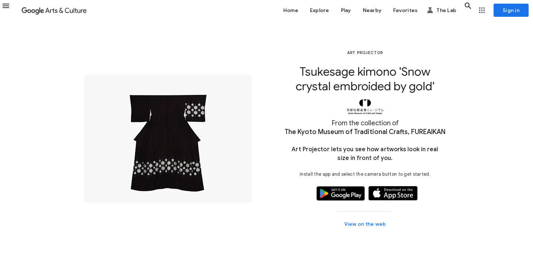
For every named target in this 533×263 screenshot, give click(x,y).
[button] (10, 10)
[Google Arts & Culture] (54, 10)
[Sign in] (511, 10)
